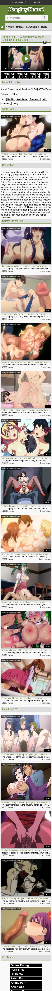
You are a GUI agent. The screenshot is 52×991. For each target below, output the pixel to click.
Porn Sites (18, 969)
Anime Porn (18, 982)
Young (15, 103)
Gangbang (22, 99)
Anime (20, 2)
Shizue (15, 94)
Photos (10, 27)
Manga (20, 27)
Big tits (10, 99)
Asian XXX (18, 986)
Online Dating (20, 965)
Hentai (14, 2)
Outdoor (5, 103)
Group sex (35, 99)
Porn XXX (36, 2)
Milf (44, 99)
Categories (32, 27)
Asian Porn (18, 978)
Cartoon (28, 2)
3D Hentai (17, 974)
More (44, 27)
